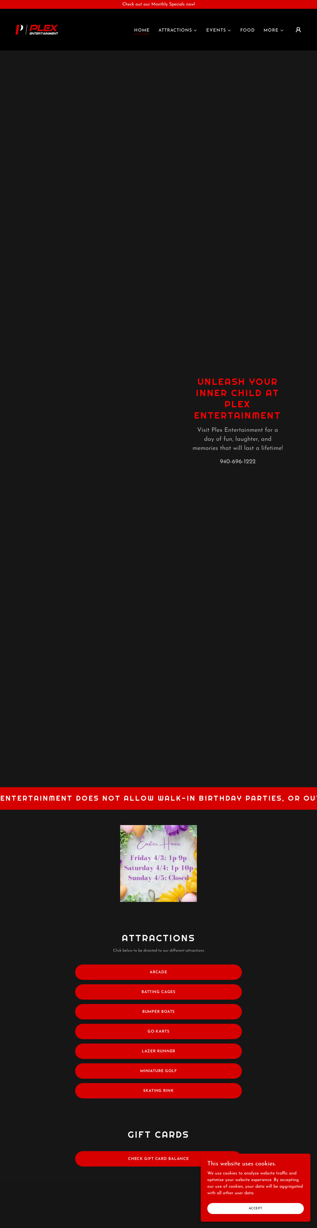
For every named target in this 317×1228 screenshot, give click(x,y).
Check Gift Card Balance (158, 1159)
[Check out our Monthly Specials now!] (158, 4)
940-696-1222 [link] (238, 462)
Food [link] (247, 30)
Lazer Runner (159, 1051)
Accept (255, 1208)
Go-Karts (158, 1032)
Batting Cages (158, 992)
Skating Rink (158, 1091)
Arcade (158, 972)
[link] (37, 29)
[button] (177, 30)
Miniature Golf (158, 1071)
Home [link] (142, 30)
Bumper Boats (158, 1012)
